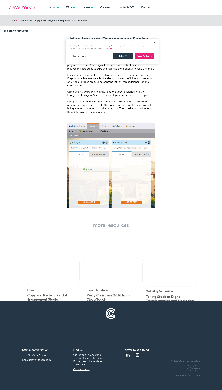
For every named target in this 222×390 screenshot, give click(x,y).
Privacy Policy (194, 365)
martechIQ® (126, 7)
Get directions (81, 369)
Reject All (123, 56)
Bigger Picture (193, 375)
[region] (112, 51)
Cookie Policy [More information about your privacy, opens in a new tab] (108, 48)
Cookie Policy (194, 370)
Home (12, 20)
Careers (105, 7)
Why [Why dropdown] (71, 7)
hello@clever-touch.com (36, 359)
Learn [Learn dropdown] (87, 7)
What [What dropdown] (54, 7)
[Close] (154, 42)
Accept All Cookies (144, 56)
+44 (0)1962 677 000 (34, 354)
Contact (146, 7)
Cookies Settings (79, 56)
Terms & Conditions (191, 368)
